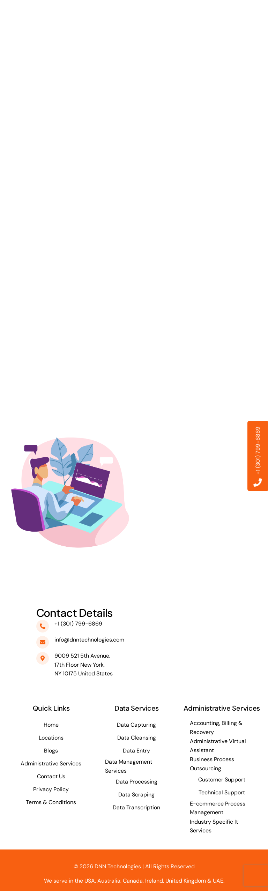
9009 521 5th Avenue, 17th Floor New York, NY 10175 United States (83, 664)
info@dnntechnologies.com (89, 639)
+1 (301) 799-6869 (78, 623)
